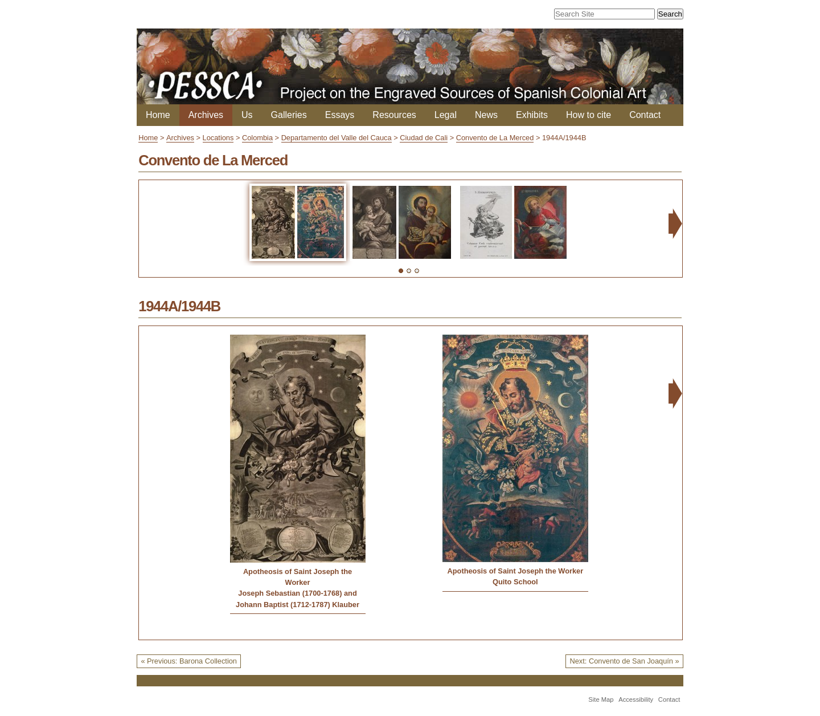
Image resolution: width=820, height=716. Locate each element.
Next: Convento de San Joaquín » (624, 661)
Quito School (515, 581)
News (486, 115)
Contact (645, 115)
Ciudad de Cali (424, 137)
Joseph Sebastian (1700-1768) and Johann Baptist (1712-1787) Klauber (297, 598)
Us (247, 115)
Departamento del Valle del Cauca (336, 137)
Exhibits (532, 115)
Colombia (257, 137)
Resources (394, 115)
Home (158, 115)
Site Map (600, 699)
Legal (445, 115)
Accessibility (635, 699)
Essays (340, 115)
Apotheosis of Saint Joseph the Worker (297, 577)
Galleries (289, 115)
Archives (205, 115)
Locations (218, 137)
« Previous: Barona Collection (189, 661)
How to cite (588, 115)
